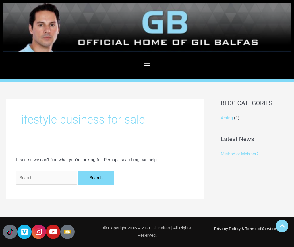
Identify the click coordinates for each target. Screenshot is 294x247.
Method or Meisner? (240, 154)
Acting (227, 118)
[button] (147, 65)
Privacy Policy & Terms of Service (245, 229)
